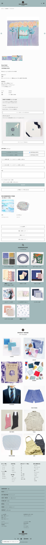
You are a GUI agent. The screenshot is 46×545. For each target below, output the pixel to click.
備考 (2, 170)
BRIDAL (5, 504)
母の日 (3, 473)
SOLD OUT (23, 184)
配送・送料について (23, 230)
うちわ (35, 475)
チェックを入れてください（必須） (7, 179)
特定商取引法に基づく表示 (28, 514)
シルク (13, 467)
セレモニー (4, 478)
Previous (1, 33)
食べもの (22, 475)
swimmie (6, 8)
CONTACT (6, 510)
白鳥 (2, 214)
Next (44, 33)
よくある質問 (23, 226)
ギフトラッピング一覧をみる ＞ (23, 142)
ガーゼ (13, 468)
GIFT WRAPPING (8, 495)
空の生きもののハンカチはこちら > (8, 84)
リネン (13, 465)
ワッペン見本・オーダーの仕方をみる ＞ (23, 112)
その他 (35, 480)
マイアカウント (26, 527)
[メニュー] (1, 3)
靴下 (35, 470)
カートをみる (26, 526)
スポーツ (22, 477)
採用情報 (3, 524)
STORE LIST (5, 501)
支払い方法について (23, 239)
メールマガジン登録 (27, 521)
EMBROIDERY (5, 488)
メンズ (3, 467)
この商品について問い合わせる (23, 189)
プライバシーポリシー (27, 515)
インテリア (36, 477)
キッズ (3, 468)
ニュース (3, 521)
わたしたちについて (4, 523)
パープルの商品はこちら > (6, 86)
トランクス (36, 468)
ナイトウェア (36, 472)
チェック (13, 479)
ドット (13, 481)
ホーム (2, 8)
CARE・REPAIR (8, 498)
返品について (23, 235)
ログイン (25, 524)
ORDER (7, 507)
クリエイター (12, 8)
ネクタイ (35, 465)
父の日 (3, 474)
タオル (13, 470)
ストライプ (14, 478)
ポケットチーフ (37, 467)
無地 (12, 476)
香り (35, 479)
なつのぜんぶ (19, 214)
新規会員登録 (26, 523)
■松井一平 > (3, 74)
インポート (14, 472)
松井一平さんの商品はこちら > (7, 83)
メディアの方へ (4, 526)
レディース (4, 465)
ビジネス (4, 476)
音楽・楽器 (23, 479)
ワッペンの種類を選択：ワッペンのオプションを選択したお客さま (13, 159)
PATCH (4, 491)
